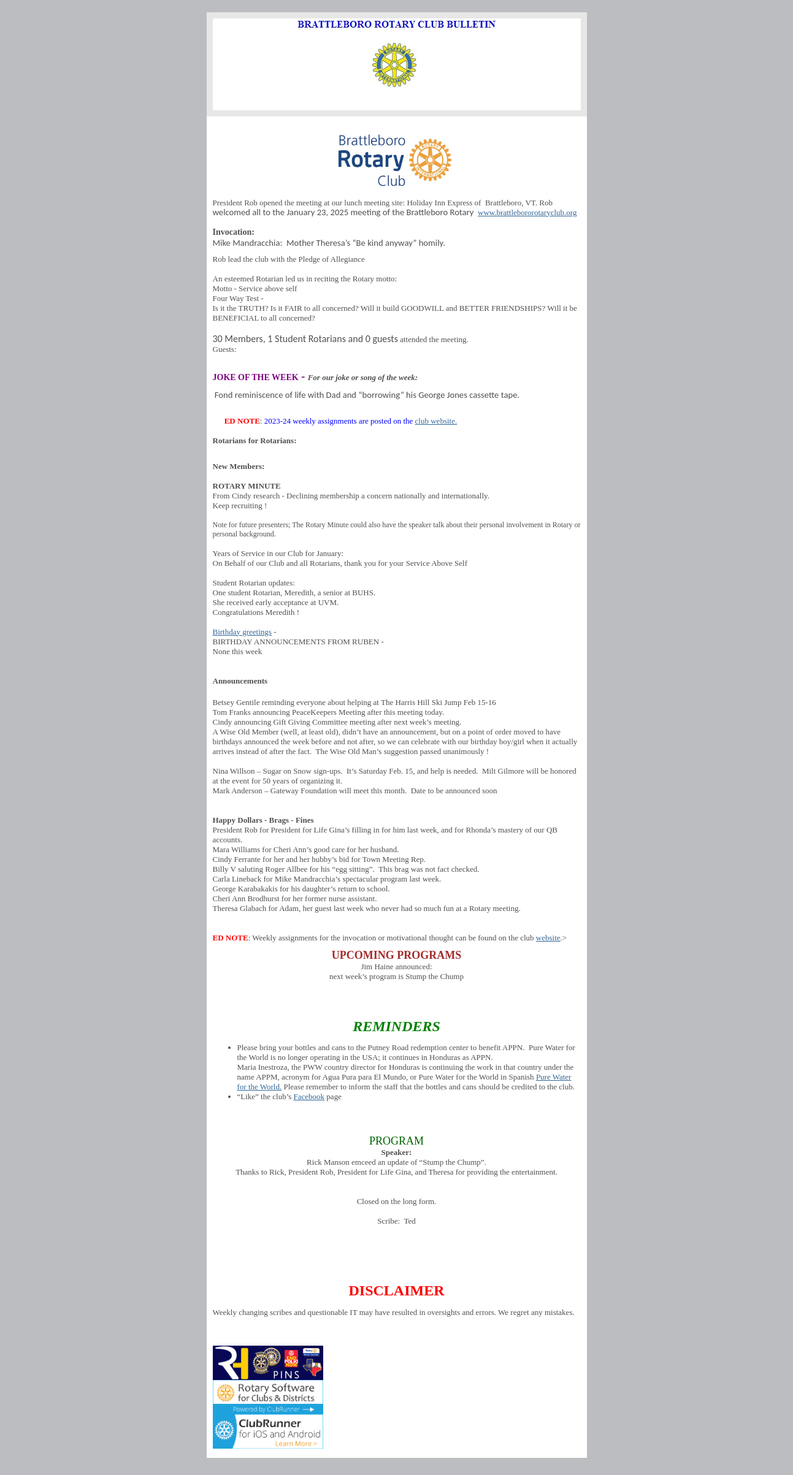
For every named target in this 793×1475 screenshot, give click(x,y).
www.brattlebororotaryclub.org (527, 212)
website (548, 937)
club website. (436, 420)
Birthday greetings (242, 631)
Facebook (309, 1096)
